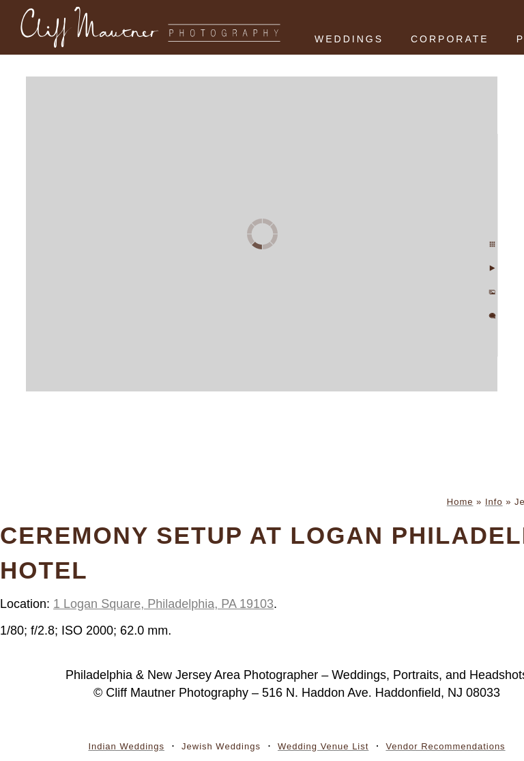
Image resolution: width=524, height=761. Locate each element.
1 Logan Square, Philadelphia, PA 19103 (163, 604)
